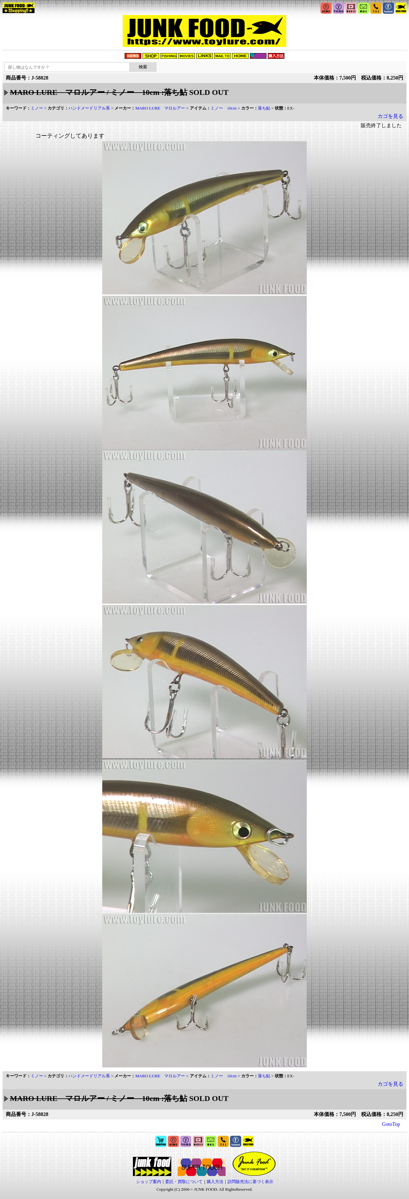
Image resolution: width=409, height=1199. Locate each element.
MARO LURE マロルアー (160, 108)
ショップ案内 (148, 1181)
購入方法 (215, 1181)
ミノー (37, 108)
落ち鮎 (264, 108)
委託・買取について (184, 1181)
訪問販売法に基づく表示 (250, 1181)
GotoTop (391, 1124)
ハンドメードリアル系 (89, 108)
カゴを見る (390, 116)
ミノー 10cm (224, 108)
